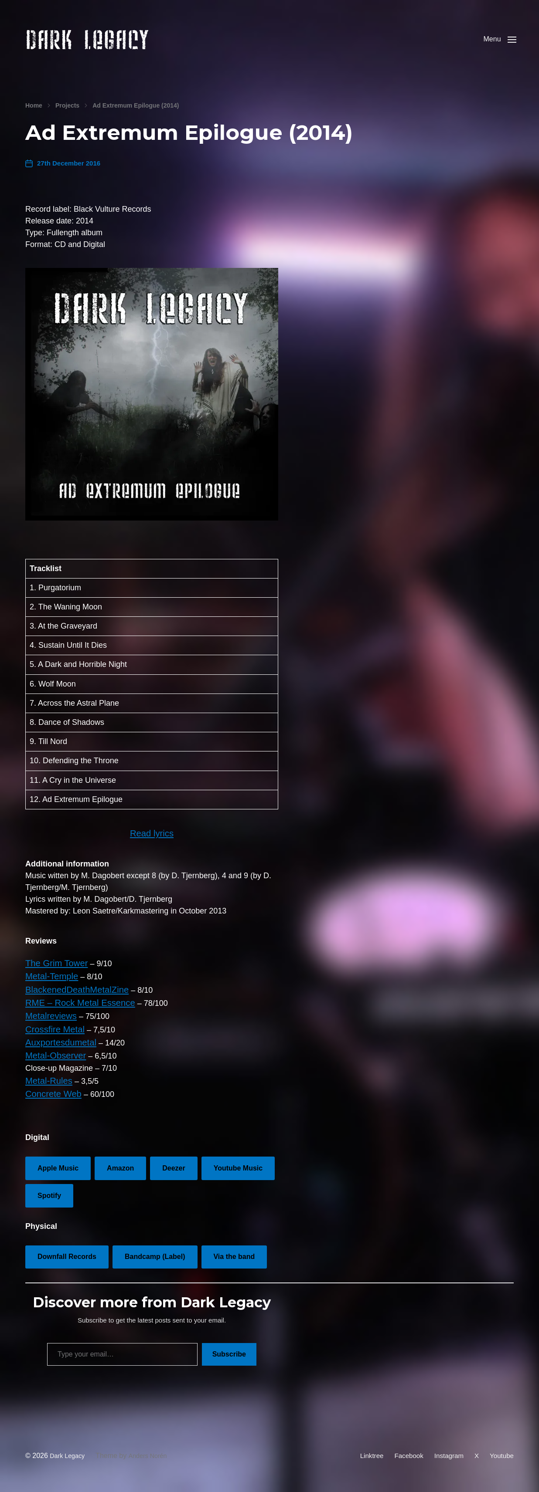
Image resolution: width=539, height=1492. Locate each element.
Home (33, 118)
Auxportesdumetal (57, 1044)
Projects (67, 118)
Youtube (501, 1451)
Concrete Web (50, 1091)
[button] (497, 45)
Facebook (404, 1451)
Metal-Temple (48, 985)
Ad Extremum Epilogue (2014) (135, 118)
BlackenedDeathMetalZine (71, 997)
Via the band (234, 1254)
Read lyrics (151, 845)
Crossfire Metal (51, 1032)
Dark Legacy (69, 1451)
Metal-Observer (52, 1056)
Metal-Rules (46, 1080)
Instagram (446, 1451)
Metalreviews (48, 1021)
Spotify (49, 1192)
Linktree (366, 1451)
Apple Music (58, 1165)
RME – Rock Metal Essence (74, 1009)
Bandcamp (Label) (155, 1254)
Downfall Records (67, 1254)
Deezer (173, 1165)
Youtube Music (238, 1165)
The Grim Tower (53, 974)
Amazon (120, 1165)
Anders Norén (154, 1451)
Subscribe (229, 1351)
